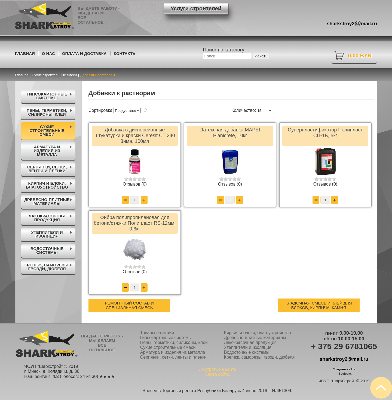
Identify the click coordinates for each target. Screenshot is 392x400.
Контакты (125, 53)
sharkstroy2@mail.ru (344, 359)
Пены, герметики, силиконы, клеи (174, 342)
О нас (48, 53)
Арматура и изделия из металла (172, 352)
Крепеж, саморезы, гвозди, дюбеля (259, 357)
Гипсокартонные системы (166, 337)
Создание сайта (344, 369)
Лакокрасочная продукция (250, 342)
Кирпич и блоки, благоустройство (257, 332)
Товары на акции (157, 332)
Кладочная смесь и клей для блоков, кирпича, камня (319, 305)
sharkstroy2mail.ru (352, 23)
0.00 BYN (360, 56)
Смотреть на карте (217, 369)
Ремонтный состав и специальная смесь (129, 305)
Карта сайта (217, 374)
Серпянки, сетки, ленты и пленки (173, 357)
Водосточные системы (247, 352)
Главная (25, 53)
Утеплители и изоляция (247, 347)
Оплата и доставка (84, 53)
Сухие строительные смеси (168, 347)
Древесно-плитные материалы (255, 337)
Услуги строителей (196, 8)
